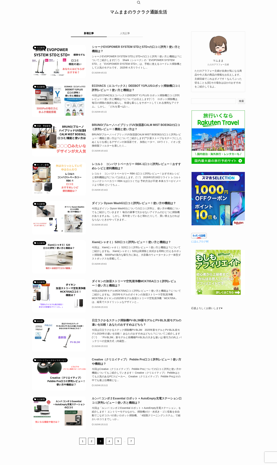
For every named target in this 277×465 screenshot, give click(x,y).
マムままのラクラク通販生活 (138, 12)
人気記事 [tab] (125, 33)
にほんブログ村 (200, 241)
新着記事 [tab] (89, 33)
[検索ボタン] (138, 3)
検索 (241, 101)
